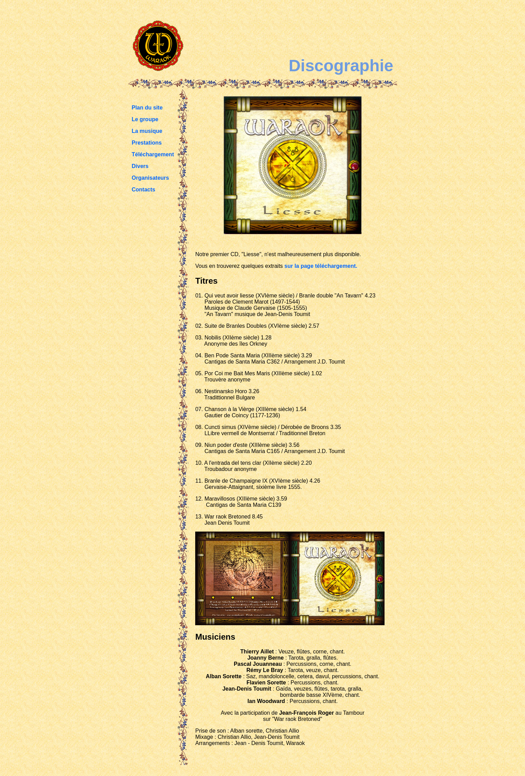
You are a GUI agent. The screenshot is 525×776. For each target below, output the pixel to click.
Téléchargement (153, 154)
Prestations (147, 143)
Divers (140, 166)
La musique (147, 131)
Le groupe (145, 119)
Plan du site (147, 108)
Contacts (143, 189)
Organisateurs (150, 178)
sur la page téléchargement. (320, 266)
